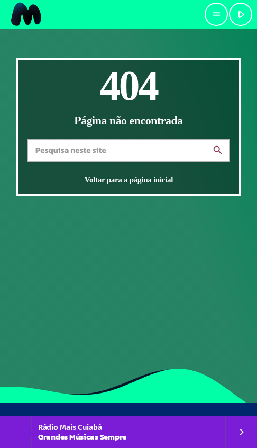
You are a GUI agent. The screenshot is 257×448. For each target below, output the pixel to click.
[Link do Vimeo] (26, 14)
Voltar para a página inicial (129, 180)
